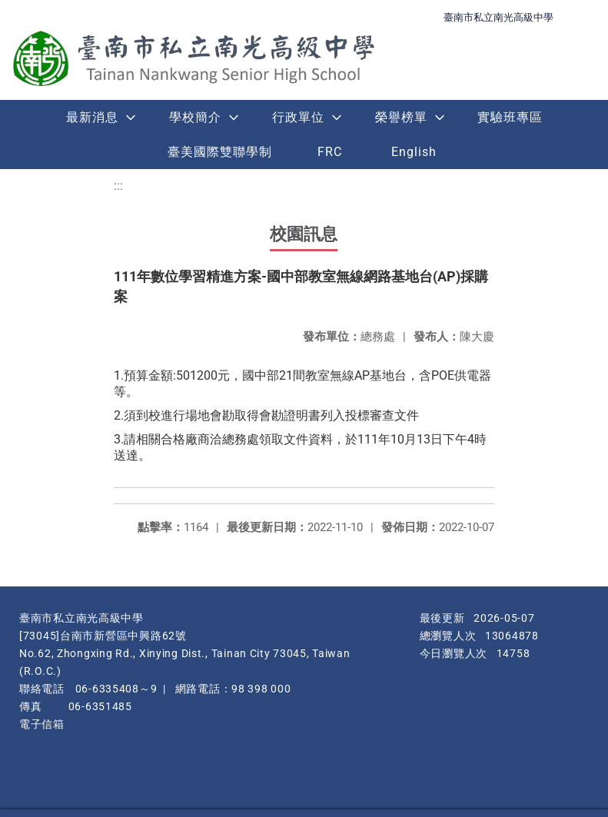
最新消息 (92, 117)
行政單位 (298, 117)
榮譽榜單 (401, 117)
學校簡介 (195, 117)
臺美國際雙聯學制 (220, 151)
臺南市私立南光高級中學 (498, 17)
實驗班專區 (510, 117)
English (414, 151)
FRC (329, 151)
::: (118, 185)
